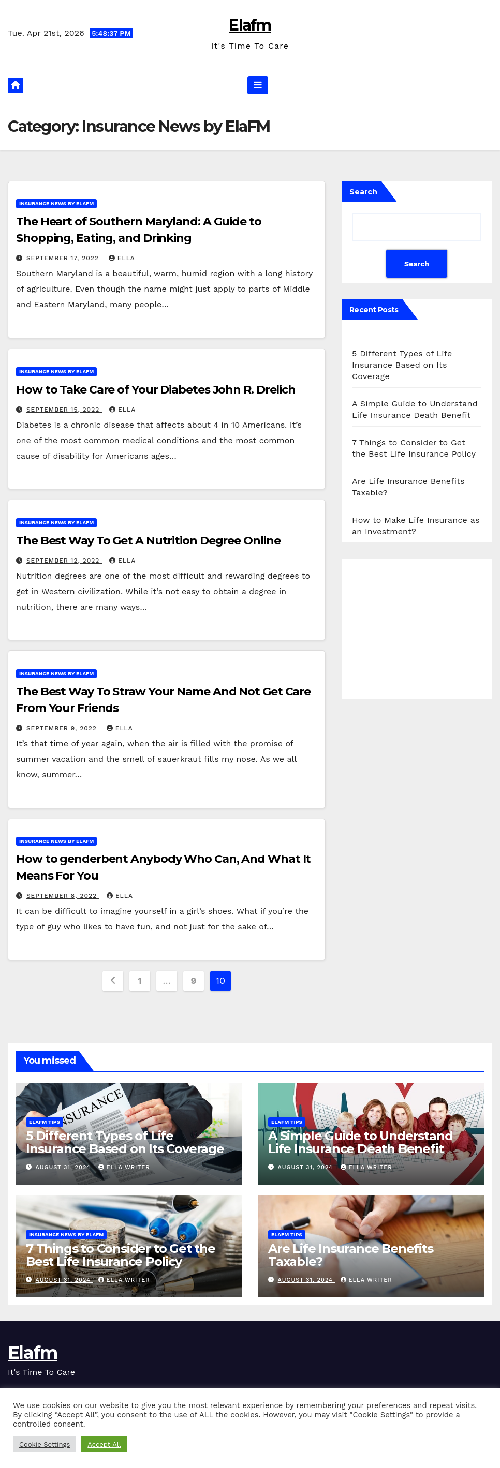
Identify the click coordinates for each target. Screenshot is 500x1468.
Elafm (250, 25)
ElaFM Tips (44, 1122)
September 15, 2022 (64, 409)
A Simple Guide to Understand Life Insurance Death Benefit (360, 1142)
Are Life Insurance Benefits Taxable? (350, 1255)
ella (122, 258)
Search (363, 191)
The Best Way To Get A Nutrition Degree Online (148, 541)
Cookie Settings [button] (44, 1444)
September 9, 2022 (62, 728)
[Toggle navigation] (257, 85)
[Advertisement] (416, 628)
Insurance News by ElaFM (56, 203)
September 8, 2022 (62, 895)
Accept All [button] (104, 1444)
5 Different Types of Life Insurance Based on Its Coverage (402, 365)
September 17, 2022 (63, 258)
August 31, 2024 (64, 1167)
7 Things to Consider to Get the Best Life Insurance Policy (120, 1255)
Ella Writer (124, 1167)
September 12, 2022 (64, 560)
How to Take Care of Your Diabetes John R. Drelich (156, 390)
